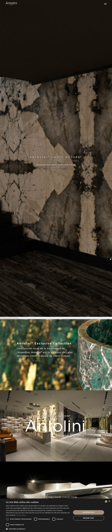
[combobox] (106, 501)
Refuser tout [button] (88, 518)
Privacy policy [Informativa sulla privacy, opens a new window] (21, 515)
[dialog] (56, 515)
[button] (38, 528)
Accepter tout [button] (88, 512)
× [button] (109, 501)
